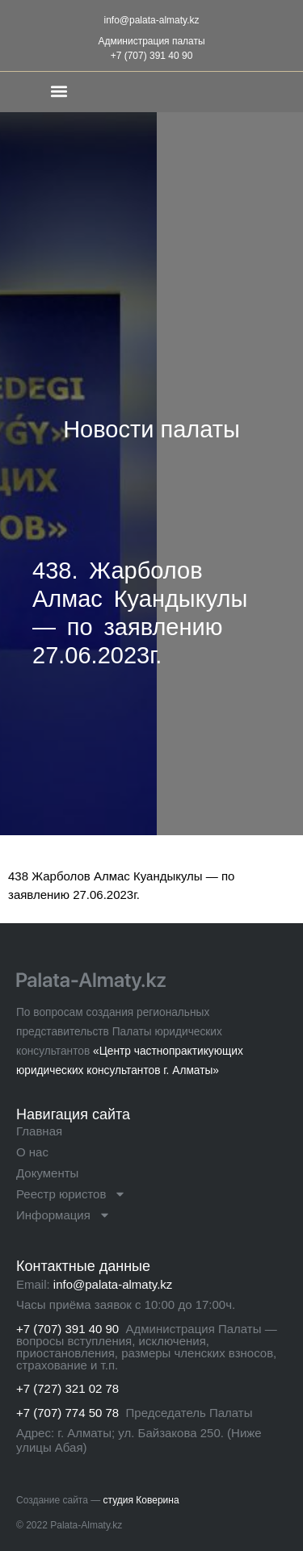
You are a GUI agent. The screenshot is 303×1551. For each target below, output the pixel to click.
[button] (59, 90)
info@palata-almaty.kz (151, 20)
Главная (39, 1131)
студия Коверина (141, 1500)
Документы (47, 1173)
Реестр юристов (71, 1194)
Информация (63, 1215)
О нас (32, 1152)
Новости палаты (151, 429)
